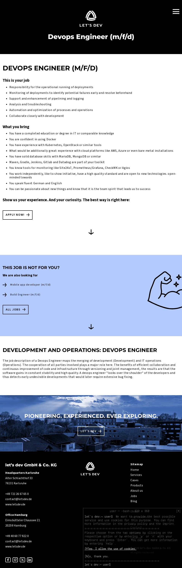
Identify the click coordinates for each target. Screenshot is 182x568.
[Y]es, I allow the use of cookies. (110, 548)
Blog (133, 501)
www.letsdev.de (15, 504)
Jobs (133, 496)
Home (134, 470)
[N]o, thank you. (97, 556)
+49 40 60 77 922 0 (17, 536)
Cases (134, 480)
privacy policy (136, 524)
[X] (178, 511)
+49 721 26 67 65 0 (17, 494)
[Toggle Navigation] (176, 11)
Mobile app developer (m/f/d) (30, 285)
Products (136, 485)
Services (136, 475)
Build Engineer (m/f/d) (25, 295)
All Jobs (13, 309)
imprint (168, 524)
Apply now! (15, 215)
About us (136, 491)
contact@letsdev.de (18, 499)
